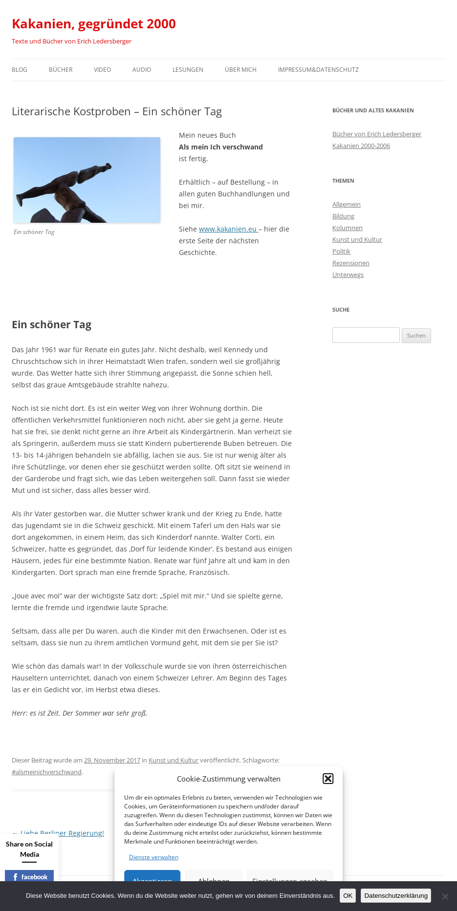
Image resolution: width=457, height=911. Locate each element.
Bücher (60, 69)
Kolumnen (347, 227)
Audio (141, 69)
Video (102, 69)
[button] (328, 779)
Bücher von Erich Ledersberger (376, 133)
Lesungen (188, 69)
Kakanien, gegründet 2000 (94, 23)
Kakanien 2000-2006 (361, 145)
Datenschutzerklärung (396, 895)
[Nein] (445, 896)
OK (347, 895)
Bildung (343, 216)
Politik (341, 251)
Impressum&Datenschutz (318, 69)
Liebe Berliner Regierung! (58, 833)
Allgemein (346, 204)
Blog (19, 69)
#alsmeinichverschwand (47, 771)
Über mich (241, 69)
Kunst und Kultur (173, 760)
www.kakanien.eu (229, 228)
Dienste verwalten (153, 857)
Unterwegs (348, 274)
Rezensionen (351, 262)
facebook (29, 877)
